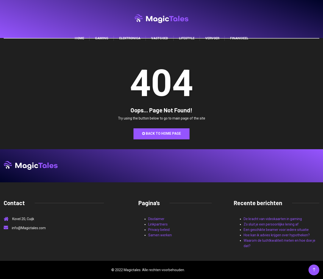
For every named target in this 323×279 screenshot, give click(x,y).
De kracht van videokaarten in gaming (273, 219)
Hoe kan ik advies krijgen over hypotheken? (277, 235)
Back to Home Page (161, 133)
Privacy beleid (159, 230)
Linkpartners (158, 224)
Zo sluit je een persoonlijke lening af (271, 224)
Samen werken (160, 235)
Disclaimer (156, 219)
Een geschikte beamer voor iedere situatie (276, 230)
